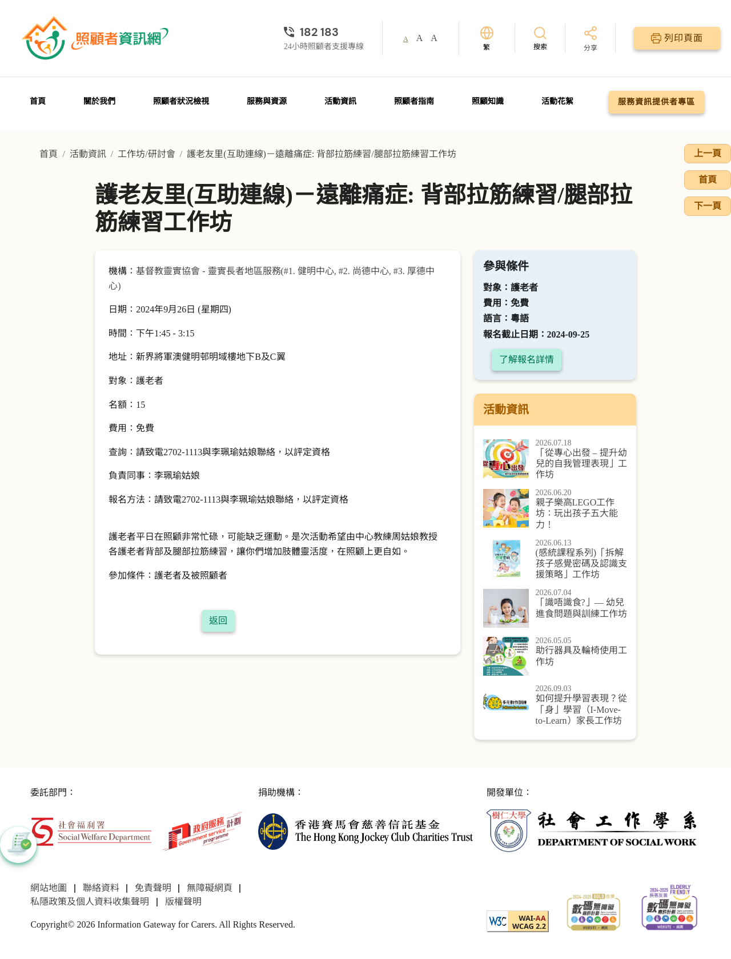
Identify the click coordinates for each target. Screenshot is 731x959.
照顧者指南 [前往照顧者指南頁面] (414, 101)
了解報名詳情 (526, 359)
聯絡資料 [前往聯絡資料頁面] (101, 888)
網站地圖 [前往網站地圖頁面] (48, 888)
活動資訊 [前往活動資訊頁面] (340, 101)
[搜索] (540, 38)
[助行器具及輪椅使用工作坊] (555, 656)
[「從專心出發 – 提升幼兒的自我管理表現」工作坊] (555, 460)
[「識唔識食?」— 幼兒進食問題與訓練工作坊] (555, 608)
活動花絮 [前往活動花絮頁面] (557, 101)
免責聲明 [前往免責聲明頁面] (153, 888)
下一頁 (707, 206)
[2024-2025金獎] (594, 911)
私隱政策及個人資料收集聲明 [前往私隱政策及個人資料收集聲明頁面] (89, 901)
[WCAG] (518, 920)
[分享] (590, 39)
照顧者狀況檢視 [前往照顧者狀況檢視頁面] (181, 101)
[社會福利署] (90, 830)
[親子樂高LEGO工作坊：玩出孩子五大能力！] (555, 509)
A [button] (405, 39)
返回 (218, 620)
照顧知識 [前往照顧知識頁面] (488, 101)
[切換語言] (487, 38)
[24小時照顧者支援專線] (324, 32)
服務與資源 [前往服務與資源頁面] (267, 101)
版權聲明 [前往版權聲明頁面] (183, 901)
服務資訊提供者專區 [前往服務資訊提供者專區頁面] (656, 102)
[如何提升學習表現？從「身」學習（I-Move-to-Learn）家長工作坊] (555, 705)
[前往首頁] (96, 38)
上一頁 (707, 153)
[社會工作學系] (594, 830)
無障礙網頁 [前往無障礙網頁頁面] (209, 888)
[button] (18, 844)
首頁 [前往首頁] (38, 101)
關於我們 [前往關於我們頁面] (99, 101)
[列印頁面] (677, 38)
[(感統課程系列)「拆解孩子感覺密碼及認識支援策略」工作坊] (555, 560)
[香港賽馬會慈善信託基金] (365, 830)
